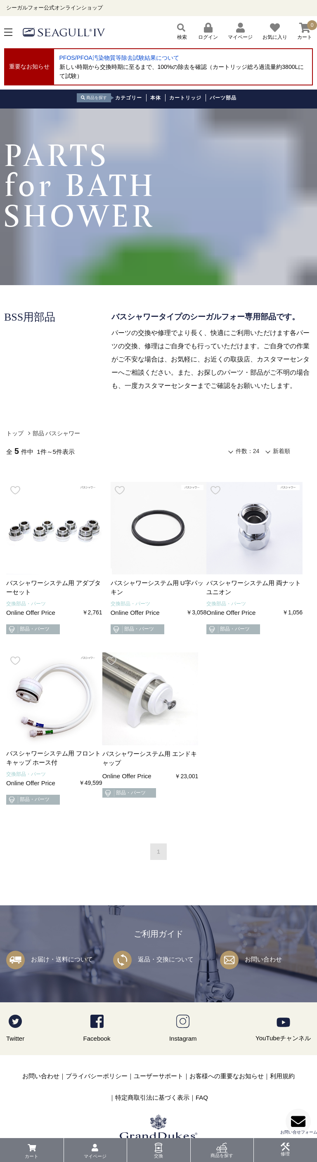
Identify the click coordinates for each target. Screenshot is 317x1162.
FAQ (202, 1097)
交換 (158, 1155)
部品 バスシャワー (56, 433)
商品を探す (222, 1155)
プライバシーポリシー (97, 1075)
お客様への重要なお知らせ (226, 1075)
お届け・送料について (62, 959)
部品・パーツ (28, 629)
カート (31, 1156)
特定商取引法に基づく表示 (152, 1097)
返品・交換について (166, 959)
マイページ (95, 1156)
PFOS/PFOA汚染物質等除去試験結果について (119, 57)
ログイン (208, 31)
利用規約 (282, 1075)
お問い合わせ (263, 959)
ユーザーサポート (158, 1075)
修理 (285, 1153)
